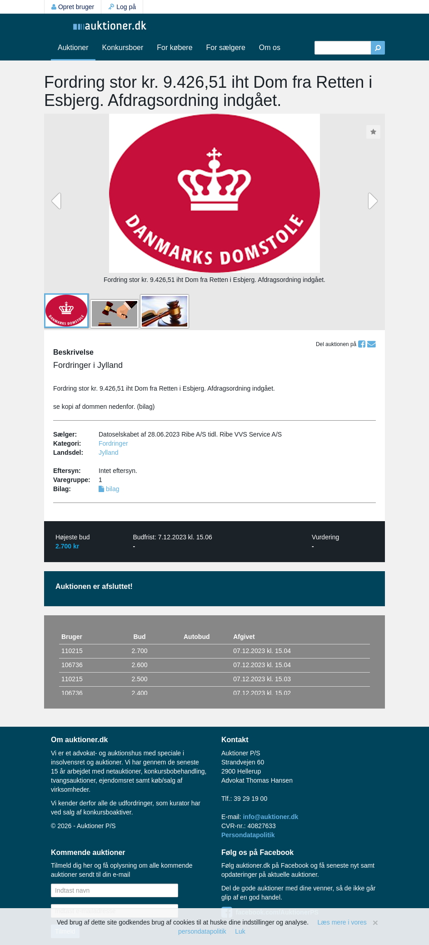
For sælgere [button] (225, 47)
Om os (269, 47)
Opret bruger (72, 6)
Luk (240, 931)
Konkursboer (123, 47)
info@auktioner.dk (270, 816)
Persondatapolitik (247, 835)
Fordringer (113, 443)
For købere (174, 47)
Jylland (109, 452)
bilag (109, 489)
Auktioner (73, 47)
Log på (122, 6)
